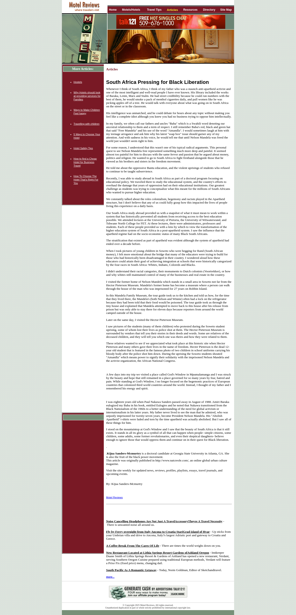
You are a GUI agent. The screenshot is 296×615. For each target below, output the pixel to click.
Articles (172, 10)
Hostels (78, 82)
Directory (209, 9)
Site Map (226, 9)
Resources (190, 9)
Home (113, 9)
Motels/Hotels (131, 9)
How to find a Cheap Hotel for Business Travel (85, 162)
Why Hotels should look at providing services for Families (87, 96)
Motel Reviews (114, 497)
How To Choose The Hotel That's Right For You (86, 179)
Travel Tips (154, 9)
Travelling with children (86, 123)
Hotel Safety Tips (83, 148)
